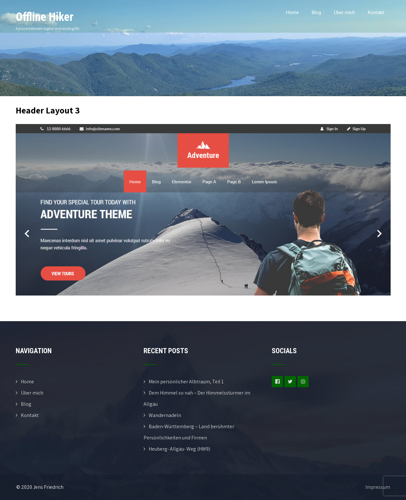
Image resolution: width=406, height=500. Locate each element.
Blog (318, 12)
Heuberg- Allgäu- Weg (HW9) (179, 449)
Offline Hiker (44, 17)
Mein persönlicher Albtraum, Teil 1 (186, 381)
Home (292, 12)
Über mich (344, 12)
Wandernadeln (165, 415)
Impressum (377, 487)
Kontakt (376, 12)
